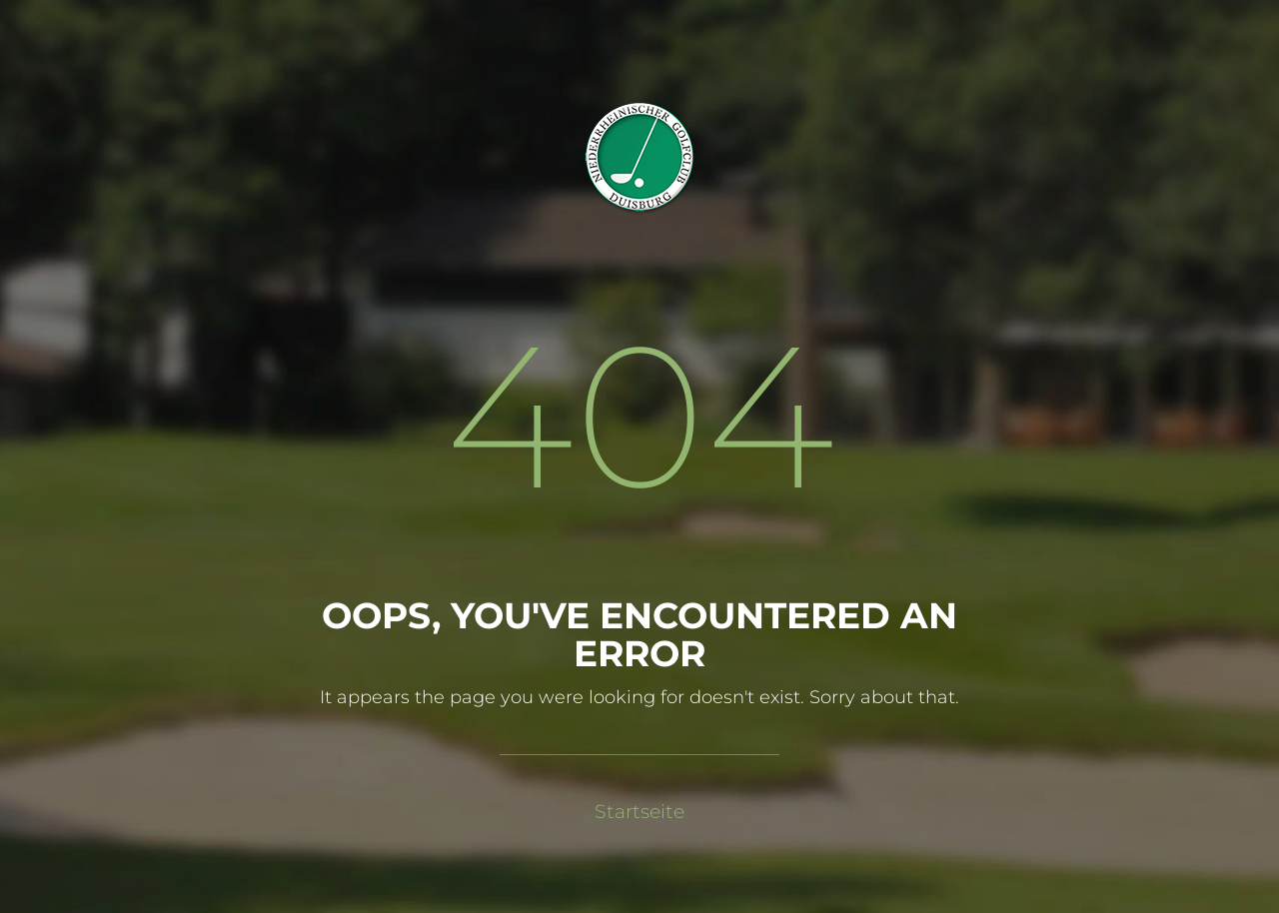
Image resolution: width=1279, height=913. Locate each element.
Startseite (639, 811)
